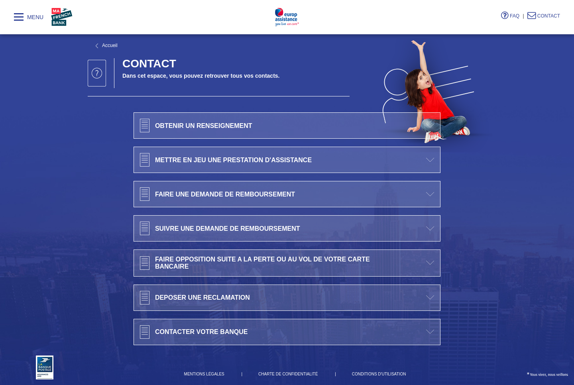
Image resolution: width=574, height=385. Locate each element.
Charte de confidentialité (288, 374)
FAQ (510, 16)
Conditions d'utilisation (379, 374)
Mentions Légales (204, 374)
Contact (543, 16)
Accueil (110, 45)
